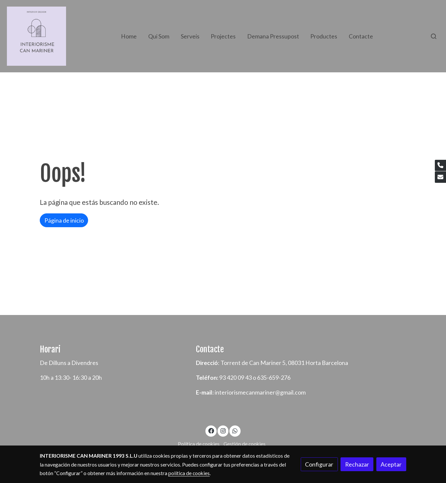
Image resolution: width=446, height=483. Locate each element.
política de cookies (189, 473)
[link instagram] (223, 430)
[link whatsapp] (235, 430)
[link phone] (440, 165)
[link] (36, 36)
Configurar (319, 464)
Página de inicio (64, 220)
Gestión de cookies (244, 444)
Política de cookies (199, 444)
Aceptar (391, 464)
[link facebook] (211, 430)
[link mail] (440, 177)
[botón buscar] (433, 36)
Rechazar (357, 464)
